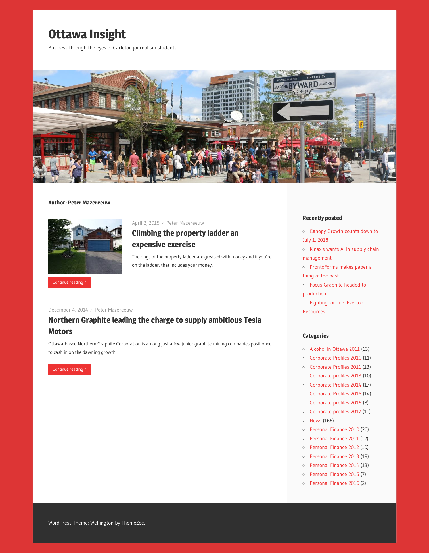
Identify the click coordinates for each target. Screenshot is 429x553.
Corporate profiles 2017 (335, 411)
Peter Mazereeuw (185, 223)
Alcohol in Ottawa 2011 (335, 349)
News (315, 421)
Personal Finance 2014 (334, 465)
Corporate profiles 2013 (335, 376)
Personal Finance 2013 (334, 456)
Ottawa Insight (87, 33)
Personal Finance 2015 (334, 474)
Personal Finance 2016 (334, 483)
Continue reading (68, 282)
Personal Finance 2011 (334, 438)
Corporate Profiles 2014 (335, 385)
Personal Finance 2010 (334, 429)
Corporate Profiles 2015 (335, 394)
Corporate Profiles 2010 (335, 358)
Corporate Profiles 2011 (335, 367)
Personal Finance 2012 (334, 447)
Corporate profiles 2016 (335, 403)
